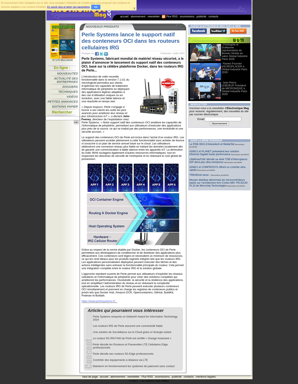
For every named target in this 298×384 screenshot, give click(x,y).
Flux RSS (170, 16)
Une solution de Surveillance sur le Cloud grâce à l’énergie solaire (132, 332)
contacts (213, 16)
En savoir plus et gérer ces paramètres (68, 7)
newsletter (154, 16)
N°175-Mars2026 (62, 59)
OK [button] (96, 7)
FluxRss (238, 31)
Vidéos (72, 96)
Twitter (218, 31)
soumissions (187, 16)
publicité (201, 16)
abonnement (138, 16)
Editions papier (65, 106)
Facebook (198, 31)
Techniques (68, 91)
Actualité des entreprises (66, 80)
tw (101, 54)
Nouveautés (67, 73)
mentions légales (206, 376)
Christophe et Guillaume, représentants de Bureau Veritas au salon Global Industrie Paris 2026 (235, 52)
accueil (124, 16)
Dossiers (70, 86)
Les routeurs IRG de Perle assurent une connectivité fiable (128, 325)
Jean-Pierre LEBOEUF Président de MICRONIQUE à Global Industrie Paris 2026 (234, 88)
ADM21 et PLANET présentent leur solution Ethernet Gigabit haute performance (214, 153)
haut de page (90, 376)
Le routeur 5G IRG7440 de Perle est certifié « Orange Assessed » (132, 338)
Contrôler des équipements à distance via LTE (120, 359)
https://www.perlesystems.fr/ (98, 301)
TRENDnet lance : (199, 175)
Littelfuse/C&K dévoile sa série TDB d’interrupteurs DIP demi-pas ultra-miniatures (218, 161)
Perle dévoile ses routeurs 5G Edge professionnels (123, 353)
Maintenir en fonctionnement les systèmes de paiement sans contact (134, 366)
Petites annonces (63, 101)
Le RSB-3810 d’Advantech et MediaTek (211, 144)
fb (97, 54)
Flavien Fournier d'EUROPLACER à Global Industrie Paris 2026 (234, 68)
